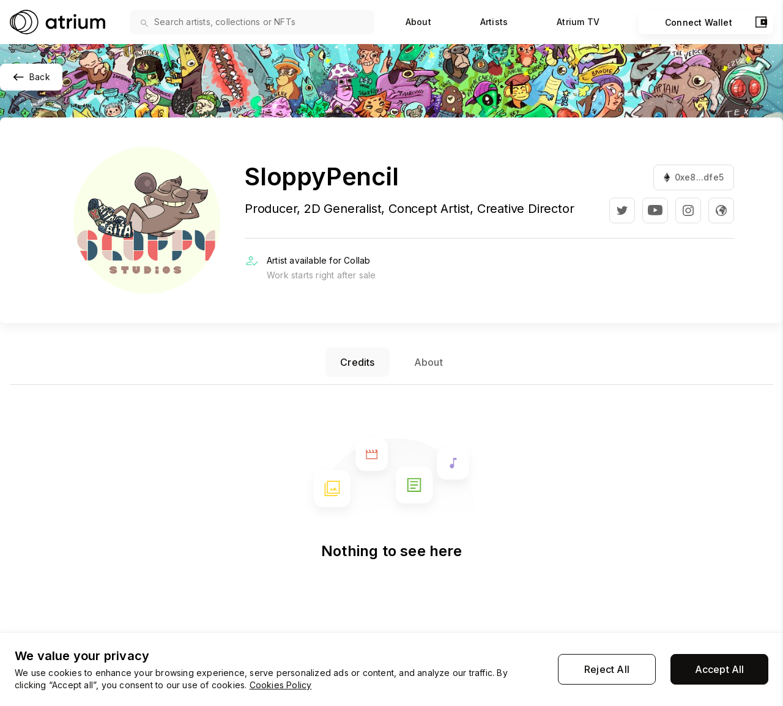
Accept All (719, 669)
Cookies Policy (281, 685)
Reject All (606, 669)
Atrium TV (578, 22)
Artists (494, 22)
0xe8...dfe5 (694, 177)
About (418, 22)
